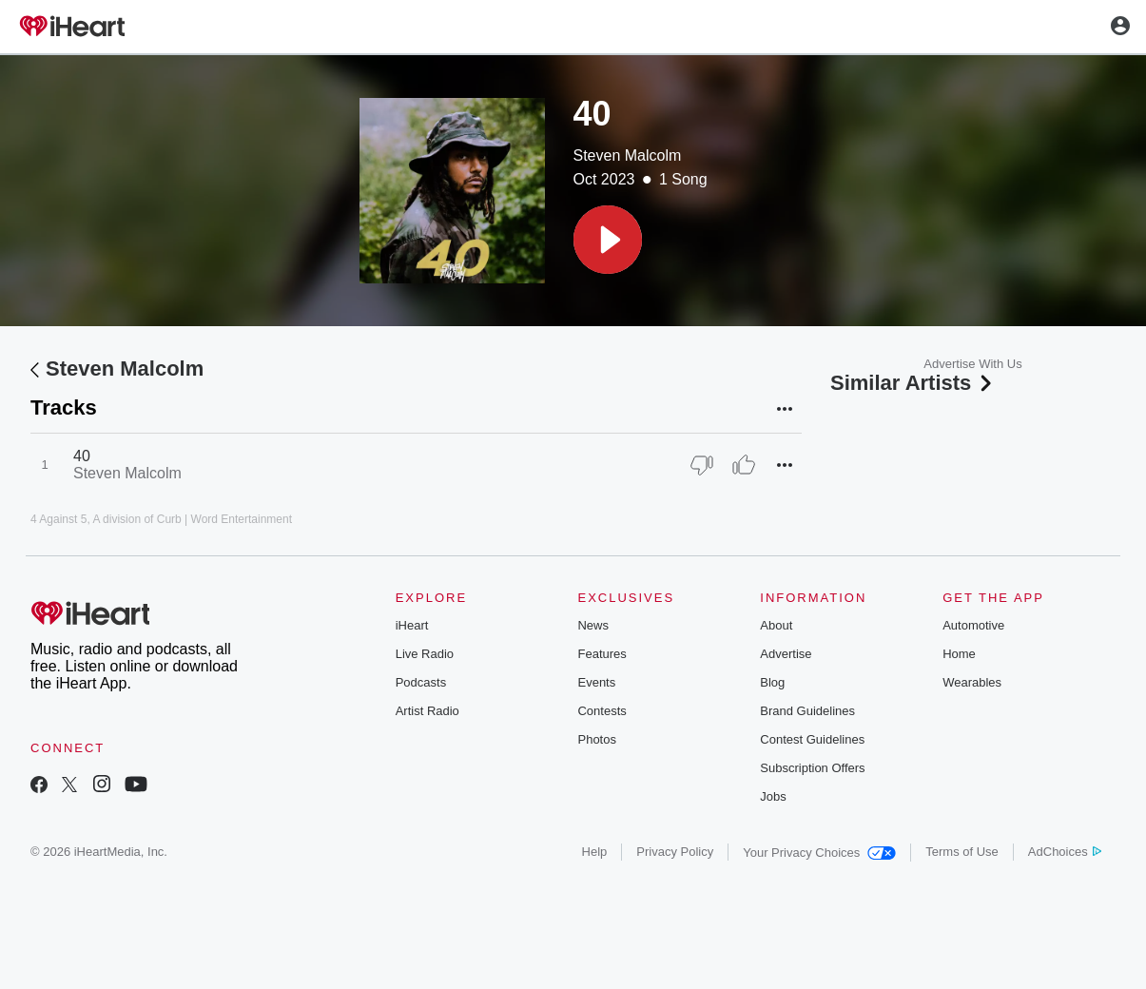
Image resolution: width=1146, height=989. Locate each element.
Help (595, 851)
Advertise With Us (972, 364)
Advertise (785, 654)
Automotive (973, 625)
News (593, 625)
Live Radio (425, 654)
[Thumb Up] (744, 465)
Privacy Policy (674, 851)
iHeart (412, 625)
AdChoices (1064, 851)
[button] (607, 239)
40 (81, 456)
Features (601, 654)
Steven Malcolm (627, 155)
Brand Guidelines (807, 711)
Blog (772, 682)
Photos (596, 739)
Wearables (971, 682)
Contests (601, 711)
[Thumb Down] (702, 465)
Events (596, 682)
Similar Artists (913, 383)
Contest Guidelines (812, 739)
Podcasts (421, 682)
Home (959, 654)
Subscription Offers (812, 768)
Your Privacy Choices (819, 852)
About (776, 625)
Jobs (773, 796)
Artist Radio (427, 711)
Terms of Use (962, 851)
